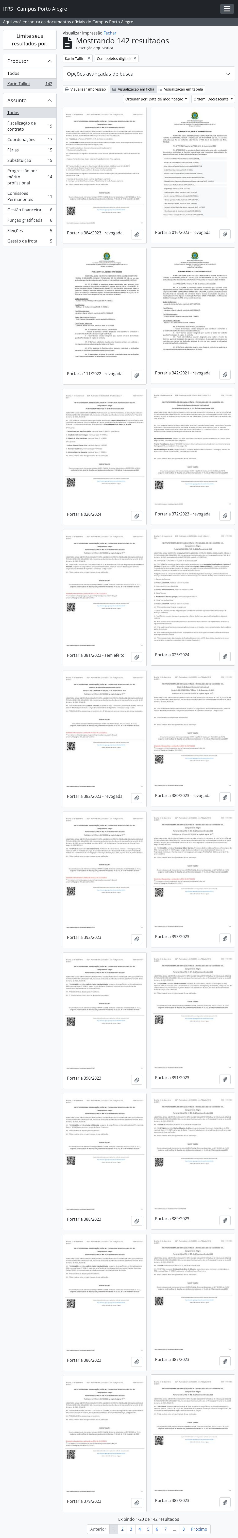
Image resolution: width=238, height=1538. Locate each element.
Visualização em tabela (181, 89)
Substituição (29, 161)
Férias (29, 151)
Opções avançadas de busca (100, 73)
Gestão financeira (29, 211)
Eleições (29, 232)
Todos (13, 73)
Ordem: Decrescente (212, 99)
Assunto (17, 100)
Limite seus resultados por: (29, 39)
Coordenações (29, 140)
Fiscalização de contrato (29, 126)
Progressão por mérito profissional (29, 177)
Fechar (110, 33)
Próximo (199, 1529)
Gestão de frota (29, 242)
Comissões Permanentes (29, 196)
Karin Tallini (29, 85)
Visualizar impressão (85, 89)
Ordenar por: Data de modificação (154, 99)
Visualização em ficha (133, 89)
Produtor (17, 61)
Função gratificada (29, 221)
